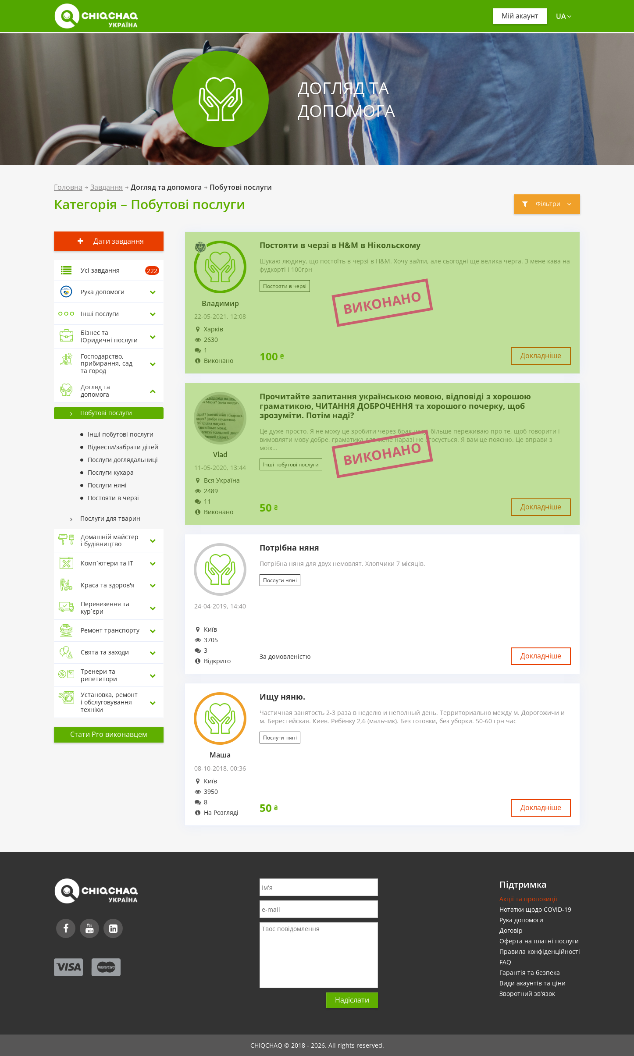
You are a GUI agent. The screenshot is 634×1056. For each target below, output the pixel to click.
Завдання (106, 187)
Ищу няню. (282, 697)
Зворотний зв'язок (527, 993)
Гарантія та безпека (529, 972)
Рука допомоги (521, 920)
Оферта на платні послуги (539, 941)
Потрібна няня (289, 548)
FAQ (505, 962)
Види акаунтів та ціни (532, 983)
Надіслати (352, 1000)
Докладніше (540, 355)
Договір (511, 930)
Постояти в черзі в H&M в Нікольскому (340, 245)
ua (563, 16)
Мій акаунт (520, 16)
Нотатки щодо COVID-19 (535, 909)
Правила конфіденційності (539, 951)
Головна (68, 187)
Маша (220, 755)
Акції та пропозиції (528, 899)
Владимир (220, 303)
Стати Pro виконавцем (108, 734)
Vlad (220, 455)
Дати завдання (109, 241)
